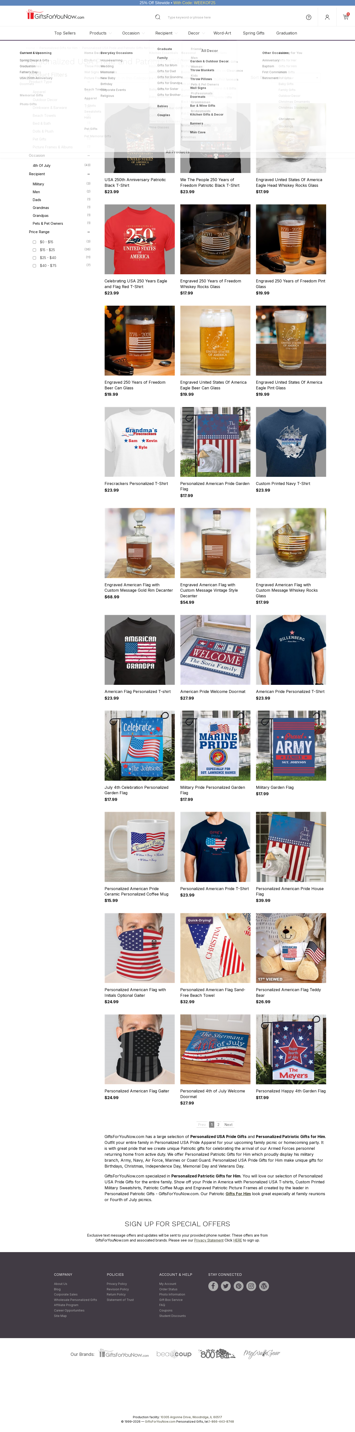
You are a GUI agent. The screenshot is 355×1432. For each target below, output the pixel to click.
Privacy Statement (209, 1240)
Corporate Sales (66, 1294)
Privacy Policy (117, 1284)
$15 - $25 (47, 250)
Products (97, 33)
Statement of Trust (120, 1300)
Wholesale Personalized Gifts (75, 1300)
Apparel (61, 92)
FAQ (162, 1305)
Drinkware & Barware (61, 107)
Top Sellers (65, 33)
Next (228, 94)
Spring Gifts (254, 33)
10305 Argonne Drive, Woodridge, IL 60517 (191, 1417)
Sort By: (258, 77)
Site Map (60, 1316)
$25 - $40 (48, 258)
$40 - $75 (48, 266)
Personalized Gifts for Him (58, 48)
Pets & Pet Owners (61, 223)
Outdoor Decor (61, 100)
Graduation (286, 33)
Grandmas (61, 207)
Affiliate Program (66, 1305)
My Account (167, 1284)
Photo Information (172, 1294)
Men (61, 192)
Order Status (168, 1289)
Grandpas (61, 215)
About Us (60, 1284)
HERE (237, 1240)
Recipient (163, 33)
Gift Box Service (171, 1300)
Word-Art (222, 33)
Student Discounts (172, 1316)
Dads (61, 200)
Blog (57, 1289)
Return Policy (116, 1294)
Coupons (166, 1310)
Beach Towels (61, 115)
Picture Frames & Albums (61, 147)
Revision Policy (118, 1289)
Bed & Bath (61, 123)
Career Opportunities (69, 1310)
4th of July (61, 165)
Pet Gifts (61, 139)
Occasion (131, 33)
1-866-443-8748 (221, 1422)
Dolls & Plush (61, 131)
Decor (194, 33)
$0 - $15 (46, 242)
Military (61, 184)
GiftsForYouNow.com (160, 1422)
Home (30, 48)
